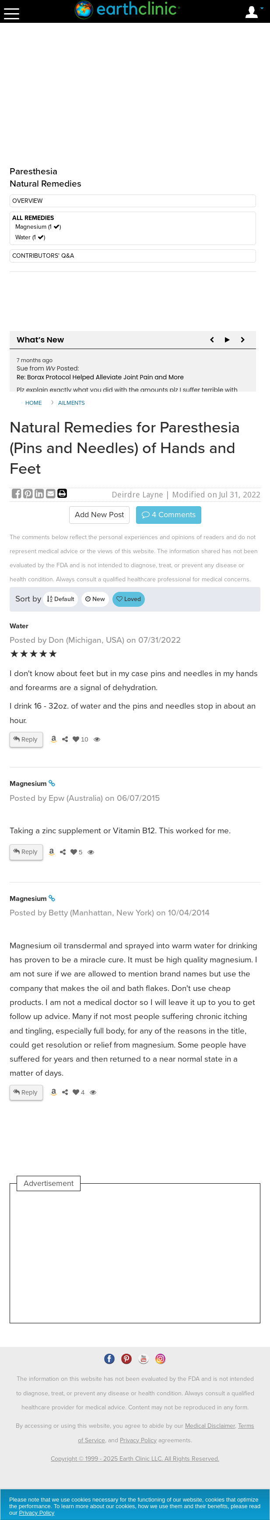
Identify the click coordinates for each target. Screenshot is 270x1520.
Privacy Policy (138, 1440)
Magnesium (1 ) (38, 227)
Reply (25, 739)
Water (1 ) (30, 237)
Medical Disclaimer (210, 1426)
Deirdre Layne (137, 494)
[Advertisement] (90, 1257)
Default (60, 599)
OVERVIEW (27, 201)
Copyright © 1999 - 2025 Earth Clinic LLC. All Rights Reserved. (135, 1458)
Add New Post (99, 514)
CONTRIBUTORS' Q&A (43, 255)
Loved (128, 599)
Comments (169, 514)
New (95, 599)
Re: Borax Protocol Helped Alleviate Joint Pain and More (100, 377)
